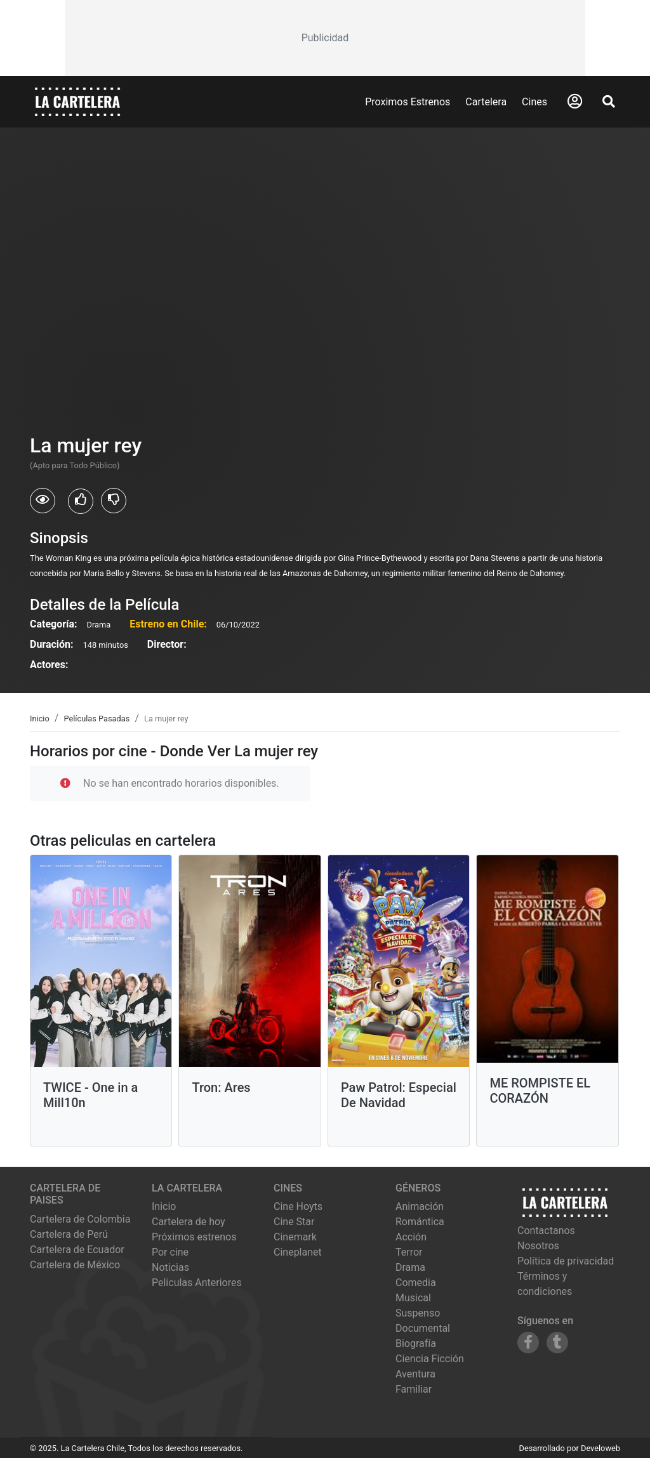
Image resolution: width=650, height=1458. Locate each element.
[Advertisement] (325, 38)
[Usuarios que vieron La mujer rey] (42, 500)
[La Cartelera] (77, 101)
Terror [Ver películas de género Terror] (409, 1252)
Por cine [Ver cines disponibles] (170, 1252)
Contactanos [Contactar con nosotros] (546, 1231)
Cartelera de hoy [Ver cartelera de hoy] (188, 1222)
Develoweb (600, 1448)
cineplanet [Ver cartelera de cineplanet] (298, 1252)
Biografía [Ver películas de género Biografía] (415, 1343)
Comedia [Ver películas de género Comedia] (415, 1283)
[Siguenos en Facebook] (528, 1342)
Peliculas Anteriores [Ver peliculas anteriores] (197, 1283)
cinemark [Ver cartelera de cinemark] (295, 1237)
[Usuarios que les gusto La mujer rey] (80, 501)
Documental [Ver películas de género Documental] (422, 1328)
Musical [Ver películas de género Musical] (413, 1298)
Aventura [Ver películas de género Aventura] (415, 1374)
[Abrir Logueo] (574, 101)
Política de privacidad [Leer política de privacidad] (565, 1261)
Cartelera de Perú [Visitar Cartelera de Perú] (69, 1234)
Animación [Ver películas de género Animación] (419, 1206)
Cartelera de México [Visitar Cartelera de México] (75, 1265)
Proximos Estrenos (407, 102)
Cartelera (486, 102)
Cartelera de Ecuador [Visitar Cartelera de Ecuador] (77, 1250)
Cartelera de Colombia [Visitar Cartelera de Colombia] (80, 1219)
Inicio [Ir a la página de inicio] (164, 1206)
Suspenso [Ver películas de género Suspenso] (417, 1313)
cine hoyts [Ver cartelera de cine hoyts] (298, 1206)
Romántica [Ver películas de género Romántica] (419, 1222)
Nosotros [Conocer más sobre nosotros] (538, 1246)
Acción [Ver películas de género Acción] (411, 1237)
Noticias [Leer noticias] (170, 1267)
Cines (534, 102)
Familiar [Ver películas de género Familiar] (413, 1389)
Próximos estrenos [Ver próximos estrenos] (194, 1237)
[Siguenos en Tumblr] (557, 1342)
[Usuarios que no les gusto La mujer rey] (113, 500)
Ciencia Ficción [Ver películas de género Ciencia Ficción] (429, 1359)
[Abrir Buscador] (608, 101)
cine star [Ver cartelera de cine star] (294, 1222)
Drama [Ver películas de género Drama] (410, 1267)
